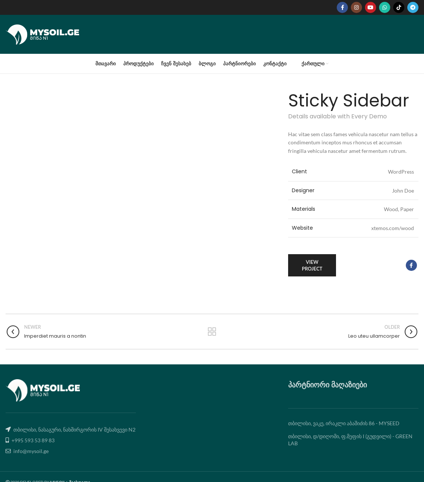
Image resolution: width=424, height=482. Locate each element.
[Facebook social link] (342, 7)
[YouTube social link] (370, 7)
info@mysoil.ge (31, 451)
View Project (312, 265)
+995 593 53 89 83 (33, 440)
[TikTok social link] (398, 7)
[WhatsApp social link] (384, 7)
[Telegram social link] (412, 7)
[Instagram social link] (356, 7)
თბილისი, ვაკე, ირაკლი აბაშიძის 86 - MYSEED (343, 423)
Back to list (211, 331)
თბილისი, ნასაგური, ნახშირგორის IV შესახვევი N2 (74, 429)
